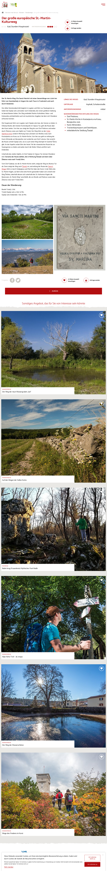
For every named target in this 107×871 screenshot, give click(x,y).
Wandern (21, 12)
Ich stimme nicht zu (92, 858)
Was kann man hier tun (11, 12)
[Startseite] (5, 4)
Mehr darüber (8, 867)
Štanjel (24, 166)
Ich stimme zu (92, 864)
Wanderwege (29, 12)
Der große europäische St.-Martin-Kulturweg (46, 12)
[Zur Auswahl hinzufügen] (76, 22)
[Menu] (103, 4)
